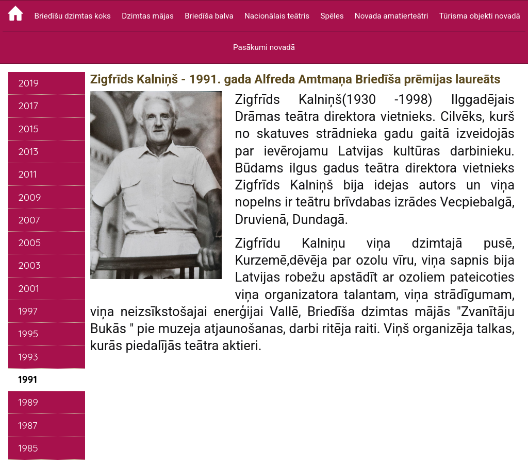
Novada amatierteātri (391, 16)
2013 (28, 151)
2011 (27, 174)
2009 (29, 197)
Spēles (331, 16)
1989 (28, 402)
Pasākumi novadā (264, 47)
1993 (28, 357)
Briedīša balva (209, 16)
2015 (28, 129)
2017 (28, 105)
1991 (27, 379)
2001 (28, 288)
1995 (28, 333)
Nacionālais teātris (276, 16)
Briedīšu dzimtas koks (72, 16)
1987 (27, 425)
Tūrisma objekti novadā (479, 16)
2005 (29, 242)
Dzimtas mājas (148, 16)
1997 (28, 311)
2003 (29, 265)
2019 (28, 83)
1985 (28, 448)
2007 (29, 220)
